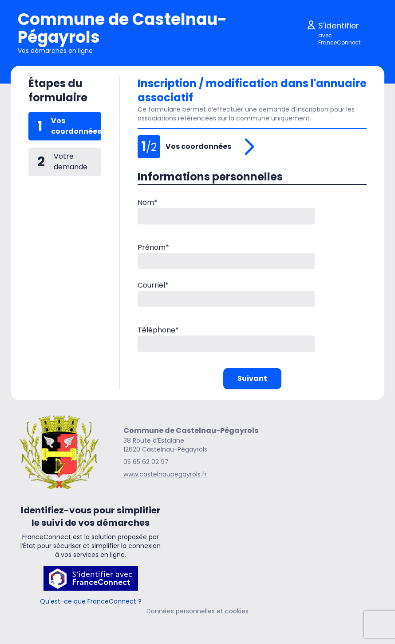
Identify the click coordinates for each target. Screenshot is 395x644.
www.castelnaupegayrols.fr (165, 474)
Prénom (153, 247)
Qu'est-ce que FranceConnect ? (91, 601)
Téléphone (158, 330)
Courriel (153, 285)
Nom (148, 202)
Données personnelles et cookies (197, 611)
